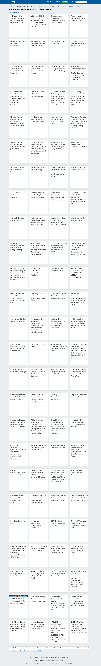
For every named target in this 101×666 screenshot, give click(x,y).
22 (85, 647)
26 (17, 650)
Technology (70, 6)
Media (52, 6)
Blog (56, 657)
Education (25, 6)
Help (68, 657)
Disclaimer (29, 663)
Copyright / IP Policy (57, 663)
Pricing (58, 1)
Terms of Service (46, 663)
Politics (58, 6)
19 (74, 647)
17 (67, 647)
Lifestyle (47, 6)
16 (64, 647)
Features (50, 1)
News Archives (62, 657)
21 (81, 647)
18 (71, 647)
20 (78, 647)
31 (34, 650)
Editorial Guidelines (69, 663)
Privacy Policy (36, 663)
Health (40, 6)
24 (10, 650)
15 (60, 647)
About (31, 657)
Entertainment (34, 6)
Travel (77, 6)
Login (71, 1)
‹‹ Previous (13, 647)
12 (50, 647)
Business (19, 6)
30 (31, 650)
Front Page (12, 6)
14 (57, 647)
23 (88, 647)
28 (24, 650)
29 (27, 650)
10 (43, 647)
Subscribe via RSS (14, 12)
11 (47, 647)
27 (21, 650)
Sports (64, 6)
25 (14, 650)
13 (54, 647)
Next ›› (39, 650)
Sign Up (65, 1)
